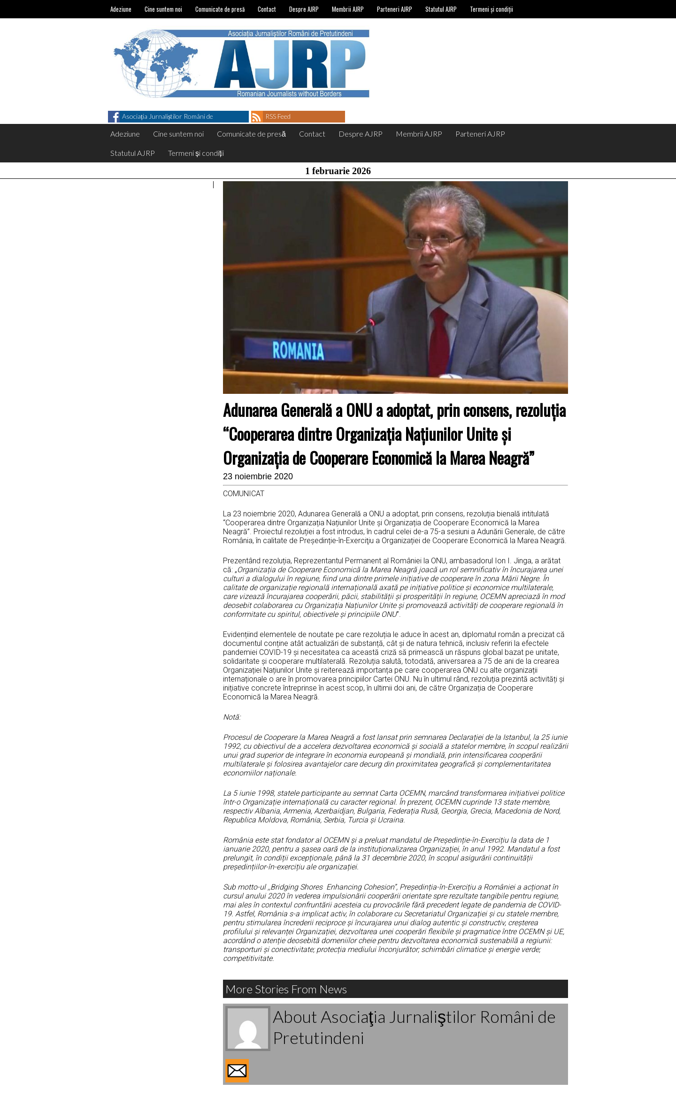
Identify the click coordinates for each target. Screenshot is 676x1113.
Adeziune (120, 9)
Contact (267, 9)
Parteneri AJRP (394, 9)
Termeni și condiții (491, 9)
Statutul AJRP (441, 9)
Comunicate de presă (220, 9)
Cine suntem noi (163, 9)
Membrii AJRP (348, 9)
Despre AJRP (304, 9)
